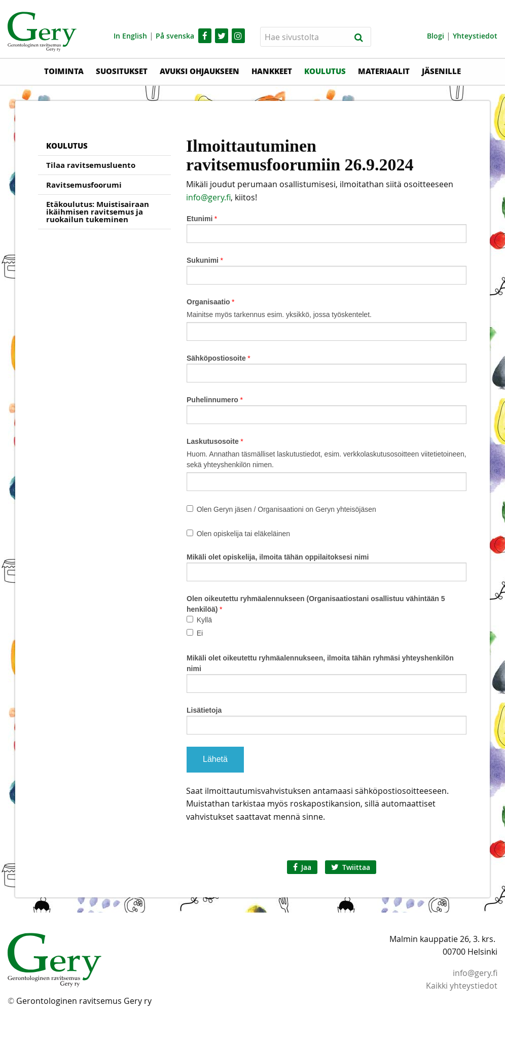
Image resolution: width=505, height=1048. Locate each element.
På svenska (175, 36)
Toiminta (64, 71)
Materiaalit (384, 71)
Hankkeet (271, 71)
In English (130, 36)
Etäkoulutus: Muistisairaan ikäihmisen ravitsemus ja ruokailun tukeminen (97, 212)
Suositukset (122, 71)
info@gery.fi (208, 197)
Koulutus (325, 71)
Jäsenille (441, 71)
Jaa (302, 867)
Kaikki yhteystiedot (461, 985)
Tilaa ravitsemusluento (90, 165)
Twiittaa (350, 867)
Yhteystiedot (475, 36)
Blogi (435, 36)
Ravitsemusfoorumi (84, 185)
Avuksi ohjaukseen (199, 71)
